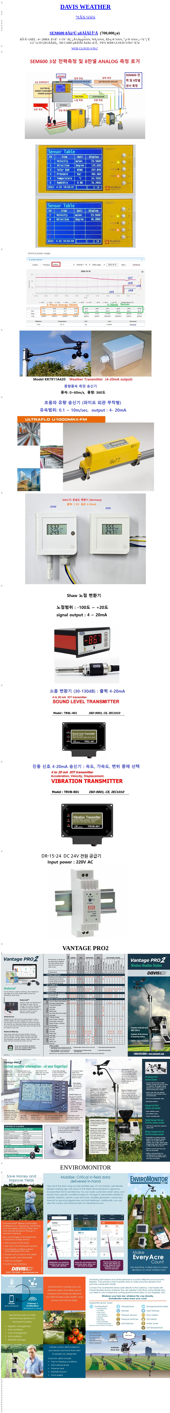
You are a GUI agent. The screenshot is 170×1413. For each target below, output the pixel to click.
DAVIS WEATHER (85, 6)
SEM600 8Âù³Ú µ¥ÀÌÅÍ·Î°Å (74, 33)
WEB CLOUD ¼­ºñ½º (84, 48)
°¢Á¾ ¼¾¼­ (85, 17)
